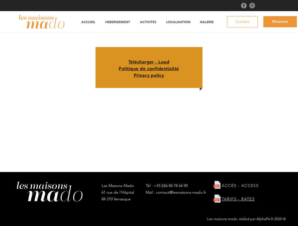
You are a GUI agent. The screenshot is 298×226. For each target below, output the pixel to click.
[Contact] (242, 21)
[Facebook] (244, 5)
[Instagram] (252, 5)
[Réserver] (280, 21)
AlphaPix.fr (264, 219)
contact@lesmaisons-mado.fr (181, 192)
